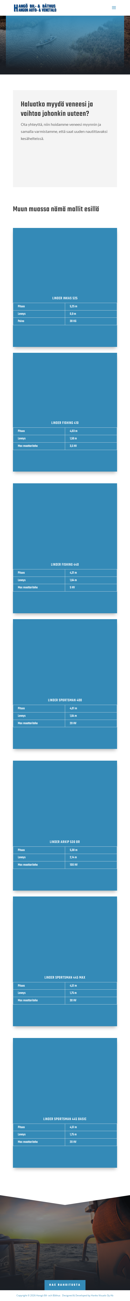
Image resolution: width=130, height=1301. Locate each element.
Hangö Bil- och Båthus (48, 1295)
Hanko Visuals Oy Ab (102, 1295)
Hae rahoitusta (65, 1285)
